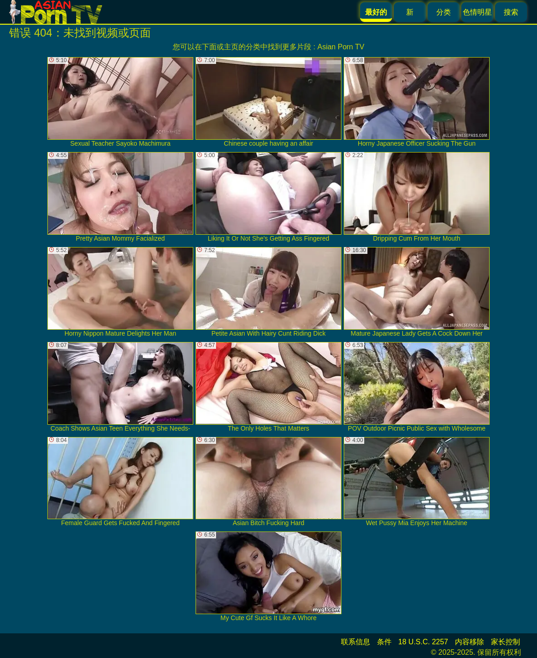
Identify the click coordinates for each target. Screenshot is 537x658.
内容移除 (469, 642)
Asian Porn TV (340, 47)
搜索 (511, 12)
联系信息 (355, 642)
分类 (443, 12)
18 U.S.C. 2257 (423, 642)
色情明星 (477, 12)
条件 (384, 642)
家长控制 (505, 642)
